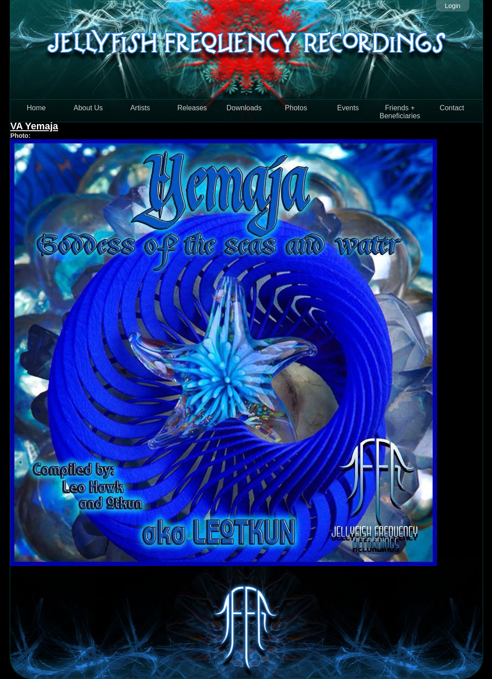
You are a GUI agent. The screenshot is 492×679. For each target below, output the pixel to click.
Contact (452, 108)
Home (36, 108)
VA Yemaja (34, 126)
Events (348, 108)
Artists (140, 108)
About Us (88, 108)
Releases (192, 108)
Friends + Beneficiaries (400, 112)
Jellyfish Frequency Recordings (246, 49)
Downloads (244, 108)
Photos (296, 108)
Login (452, 5)
